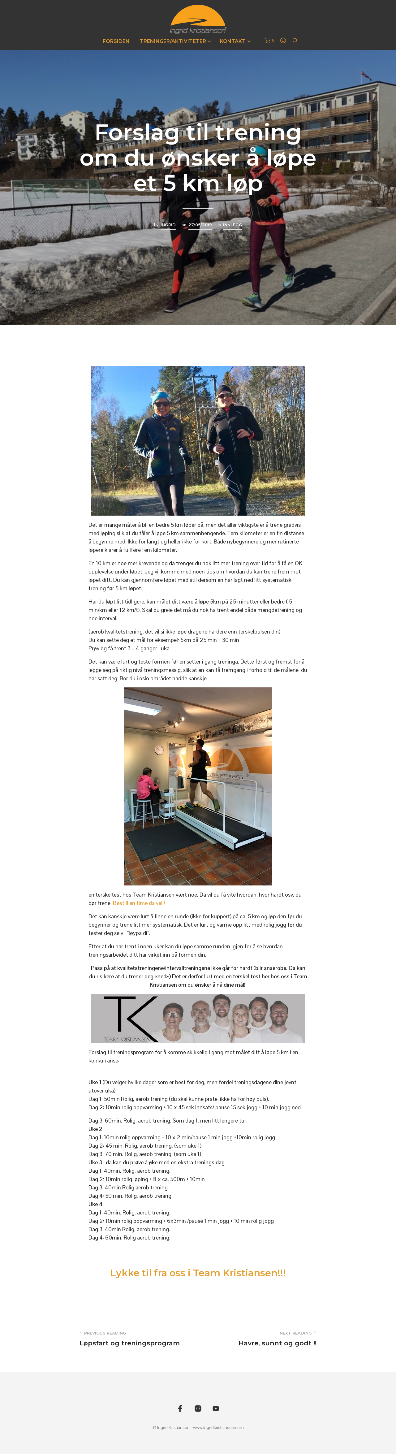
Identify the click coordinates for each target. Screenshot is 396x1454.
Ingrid (168, 224)
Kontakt (233, 41)
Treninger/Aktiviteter (173, 41)
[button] (270, 40)
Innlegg (232, 224)
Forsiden (116, 41)
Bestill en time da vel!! (139, 903)
